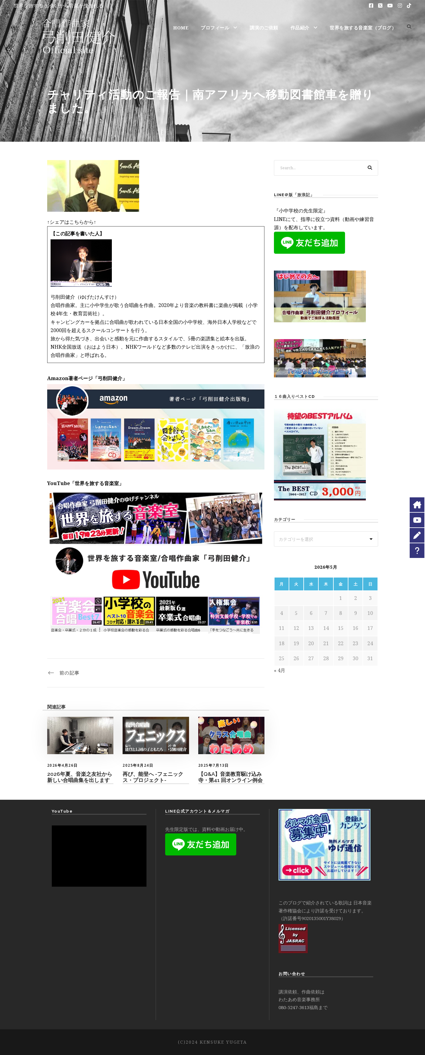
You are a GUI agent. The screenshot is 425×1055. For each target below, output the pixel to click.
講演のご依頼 (264, 27)
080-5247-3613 (294, 1007)
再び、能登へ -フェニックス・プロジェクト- (153, 777)
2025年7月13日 (213, 765)
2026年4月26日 (62, 765)
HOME (180, 27)
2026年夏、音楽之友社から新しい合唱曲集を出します (79, 777)
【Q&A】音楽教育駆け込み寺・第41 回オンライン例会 (230, 777)
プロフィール (215, 27)
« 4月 (279, 670)
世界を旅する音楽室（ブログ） (363, 27)
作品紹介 (299, 27)
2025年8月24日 (138, 765)
